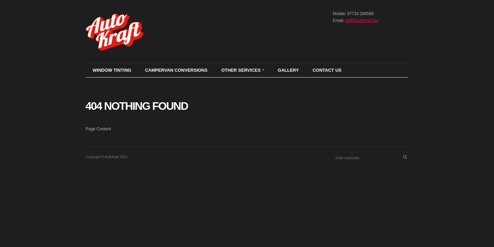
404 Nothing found (136, 106)
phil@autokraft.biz (361, 20)
